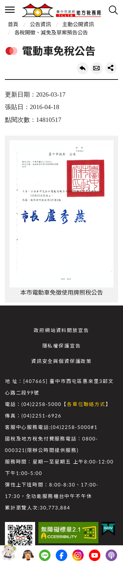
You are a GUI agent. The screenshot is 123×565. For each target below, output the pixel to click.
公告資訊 (40, 24)
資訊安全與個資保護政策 (61, 361)
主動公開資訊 (78, 24)
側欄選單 (10, 10)
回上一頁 (83, 68)
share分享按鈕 (111, 68)
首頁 (13, 24)
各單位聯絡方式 (86, 404)
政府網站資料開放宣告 (61, 330)
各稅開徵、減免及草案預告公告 (51, 32)
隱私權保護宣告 (61, 346)
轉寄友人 (97, 68)
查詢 (113, 10)
